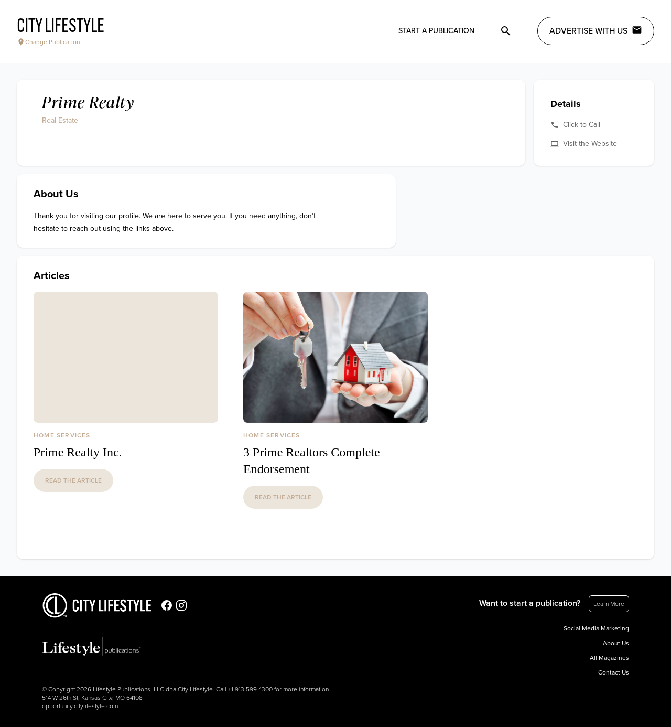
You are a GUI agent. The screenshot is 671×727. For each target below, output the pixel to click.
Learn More (608, 603)
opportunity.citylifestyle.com (80, 706)
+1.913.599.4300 (250, 689)
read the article (73, 480)
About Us (616, 643)
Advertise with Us (595, 30)
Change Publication (48, 42)
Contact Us (613, 672)
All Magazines (609, 657)
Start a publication (436, 30)
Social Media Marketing (596, 628)
